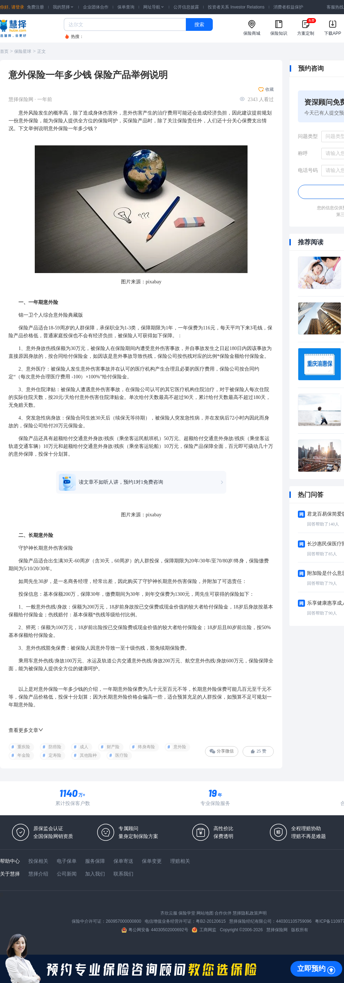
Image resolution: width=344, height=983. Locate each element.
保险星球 (22, 51)
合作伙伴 (223, 913)
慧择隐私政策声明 (250, 913)
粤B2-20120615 (211, 921)
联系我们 (123, 874)
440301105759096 (293, 921)
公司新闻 (67, 874)
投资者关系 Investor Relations (236, 7)
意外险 (179, 746)
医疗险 (121, 755)
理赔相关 (180, 861)
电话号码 (308, 170)
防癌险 (55, 746)
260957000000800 (123, 921)
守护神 (25, 548)
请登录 (17, 7)
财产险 (113, 746)
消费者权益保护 (288, 7)
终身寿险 (146, 746)
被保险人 (128, 335)
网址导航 (154, 7)
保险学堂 (186, 913)
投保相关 (38, 861)
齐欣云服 (168, 913)
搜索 (199, 24)
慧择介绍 (38, 874)
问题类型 (308, 136)
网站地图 (204, 913)
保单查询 (125, 7)
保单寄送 (123, 861)
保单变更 (152, 861)
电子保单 (67, 861)
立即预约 (311, 968)
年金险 (23, 755)
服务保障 (95, 861)
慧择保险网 (277, 929)
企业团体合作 (96, 7)
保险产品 (138, 120)
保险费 (125, 627)
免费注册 (35, 7)
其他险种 (88, 755)
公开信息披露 (186, 7)
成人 (84, 746)
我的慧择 (63, 7)
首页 (4, 51)
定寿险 (55, 755)
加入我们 (95, 874)
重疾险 (23, 746)
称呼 (303, 153)
